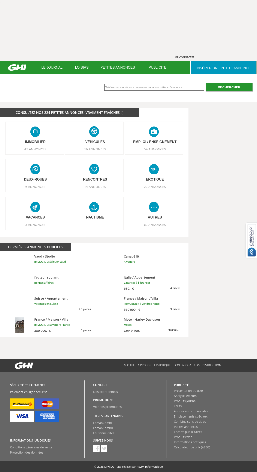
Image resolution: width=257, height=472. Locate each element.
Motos (127, 325)
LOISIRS (81, 67)
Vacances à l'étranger (137, 283)
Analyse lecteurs (185, 396)
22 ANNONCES (155, 186)
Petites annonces (186, 427)
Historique (162, 365)
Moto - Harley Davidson (142, 319)
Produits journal (185, 401)
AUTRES (155, 217)
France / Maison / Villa (141, 298)
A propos (144, 365)
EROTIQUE (155, 179)
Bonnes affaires (44, 283)
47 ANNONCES (35, 149)
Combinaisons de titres (190, 421)
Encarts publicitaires (188, 432)
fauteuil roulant (46, 277)
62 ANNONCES (155, 224)
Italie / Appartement (139, 277)
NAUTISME (95, 217)
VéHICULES (95, 142)
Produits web (183, 437)
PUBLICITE (157, 67)
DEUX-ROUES (35, 179)
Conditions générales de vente (31, 447)
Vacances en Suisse (46, 304)
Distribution (211, 365)
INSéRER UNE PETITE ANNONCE (223, 68)
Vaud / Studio (44, 256)
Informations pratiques (190, 442)
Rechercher (229, 87)
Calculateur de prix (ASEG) (192, 447)
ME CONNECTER (184, 57)
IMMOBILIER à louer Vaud (50, 262)
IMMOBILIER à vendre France (142, 304)
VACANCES (35, 217)
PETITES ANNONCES (117, 67)
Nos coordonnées (105, 392)
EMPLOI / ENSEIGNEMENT (155, 142)
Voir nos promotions (107, 407)
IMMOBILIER (35, 142)
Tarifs (178, 406)
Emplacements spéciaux (191, 416)
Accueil (129, 365)
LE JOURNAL (52, 67)
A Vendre (129, 262)
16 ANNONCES (95, 149)
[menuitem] (52, 67)
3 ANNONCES (35, 224)
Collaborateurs (187, 365)
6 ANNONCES (35, 186)
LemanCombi (102, 423)
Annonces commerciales (191, 411)
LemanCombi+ (103, 428)
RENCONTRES (95, 179)
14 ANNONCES (95, 186)
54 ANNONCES (155, 149)
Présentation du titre (188, 391)
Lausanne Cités (103, 433)
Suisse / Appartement (51, 298)
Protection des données (26, 452)
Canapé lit (131, 256)
